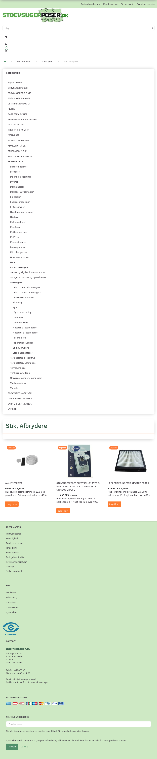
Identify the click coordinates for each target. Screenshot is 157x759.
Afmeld (24, 746)
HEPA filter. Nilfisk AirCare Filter (128, 483)
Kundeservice (110, 4)
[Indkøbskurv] (78, 50)
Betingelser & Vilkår (15, 557)
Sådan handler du (90, 4)
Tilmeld (12, 746)
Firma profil (127, 4)
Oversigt (10, 566)
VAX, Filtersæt (13, 483)
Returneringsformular (16, 561)
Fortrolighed (12, 538)
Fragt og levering (146, 4)
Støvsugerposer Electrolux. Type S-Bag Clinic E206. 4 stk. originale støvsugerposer (78, 486)
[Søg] (153, 28)
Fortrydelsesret (13, 533)
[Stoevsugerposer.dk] (35, 15)
